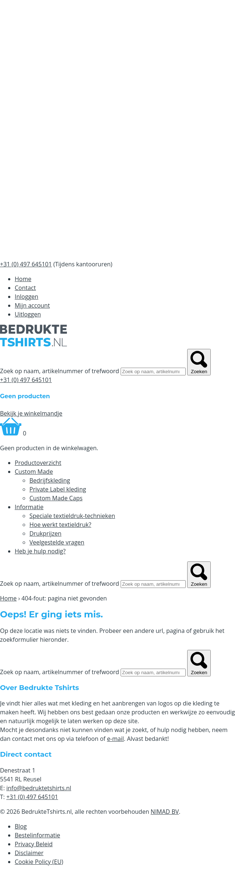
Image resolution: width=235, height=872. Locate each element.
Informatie (29, 507)
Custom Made (34, 471)
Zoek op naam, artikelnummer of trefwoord (59, 371)
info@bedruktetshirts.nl (38, 788)
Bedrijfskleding (49, 480)
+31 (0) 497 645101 (26, 380)
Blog (21, 826)
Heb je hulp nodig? (40, 551)
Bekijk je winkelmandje (31, 413)
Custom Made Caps (55, 498)
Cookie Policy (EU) (39, 862)
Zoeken (199, 362)
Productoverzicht (38, 463)
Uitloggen (28, 314)
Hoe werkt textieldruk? (60, 525)
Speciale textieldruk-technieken (72, 516)
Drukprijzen (45, 533)
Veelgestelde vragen (56, 542)
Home (23, 279)
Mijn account (32, 305)
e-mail (115, 739)
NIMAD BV (165, 812)
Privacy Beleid (34, 844)
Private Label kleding (57, 489)
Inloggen (26, 297)
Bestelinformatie (37, 835)
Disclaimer (29, 853)
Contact (25, 288)
